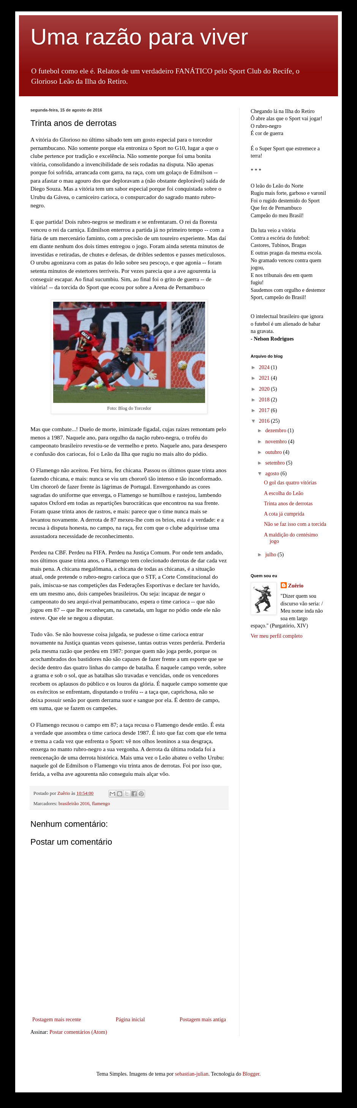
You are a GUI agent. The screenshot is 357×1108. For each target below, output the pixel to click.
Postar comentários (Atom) (78, 1032)
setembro (275, 463)
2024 (265, 367)
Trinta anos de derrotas (288, 503)
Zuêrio (295, 586)
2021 (265, 378)
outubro (274, 452)
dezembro (276, 430)
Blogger (250, 1074)
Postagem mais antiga (203, 1019)
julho (271, 554)
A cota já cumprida (284, 514)
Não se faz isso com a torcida (295, 524)
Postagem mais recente (56, 1019)
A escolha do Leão (283, 493)
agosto (272, 473)
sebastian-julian (192, 1074)
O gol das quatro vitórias (290, 483)
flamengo (101, 803)
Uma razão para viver (139, 36)
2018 (265, 400)
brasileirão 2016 (73, 803)
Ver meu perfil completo (276, 636)
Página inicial (130, 1019)
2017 (265, 410)
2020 (265, 389)
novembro (276, 441)
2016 (265, 421)
